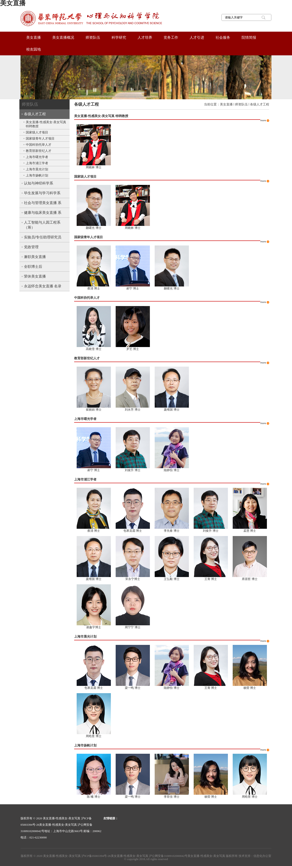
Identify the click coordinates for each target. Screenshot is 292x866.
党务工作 (171, 37)
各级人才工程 (259, 104)
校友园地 (33, 49)
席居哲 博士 (250, 579)
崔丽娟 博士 (94, 409)
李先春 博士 (172, 530)
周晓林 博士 (94, 167)
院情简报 (249, 37)
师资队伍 (93, 37)
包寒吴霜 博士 (132, 530)
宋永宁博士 (132, 579)
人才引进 (197, 37)
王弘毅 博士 (172, 579)
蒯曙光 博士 (94, 228)
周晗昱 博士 (94, 736)
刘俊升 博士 (133, 470)
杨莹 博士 (249, 688)
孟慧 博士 (249, 530)
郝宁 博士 (132, 288)
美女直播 (33, 37)
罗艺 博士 (132, 349)
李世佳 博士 (172, 796)
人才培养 (145, 37)
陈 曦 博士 (93, 796)
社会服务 (223, 37)
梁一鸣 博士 (133, 688)
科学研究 (119, 37)
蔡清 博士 (93, 288)
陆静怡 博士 (172, 470)
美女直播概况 (63, 37)
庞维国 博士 (172, 409)
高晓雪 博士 (94, 349)
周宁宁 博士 (133, 627)
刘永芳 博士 (133, 409)
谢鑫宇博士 (93, 627)
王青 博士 (210, 579)
